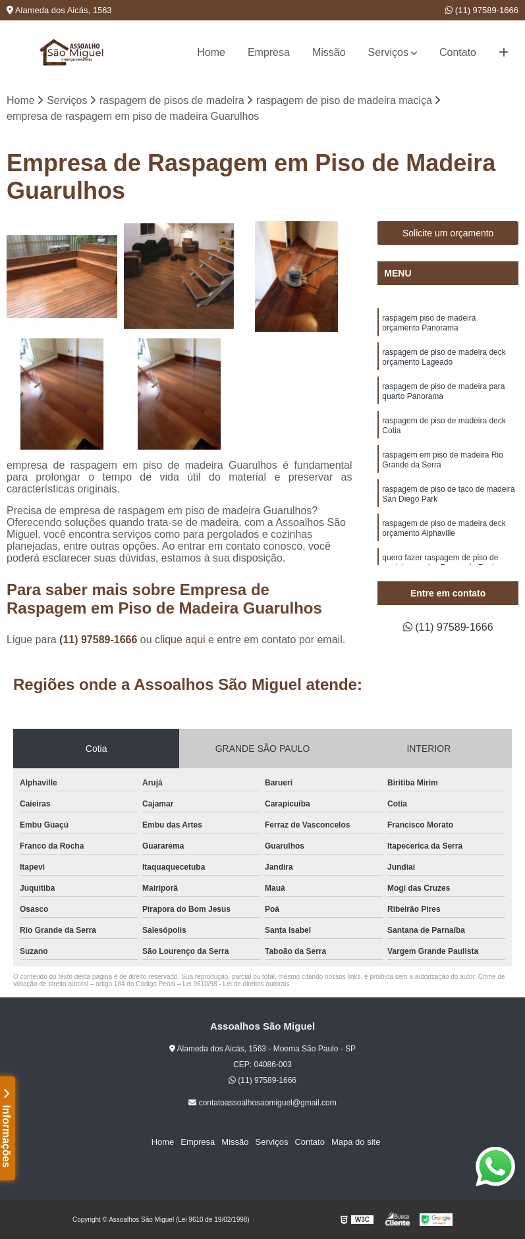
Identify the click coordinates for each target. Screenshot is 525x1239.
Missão (329, 52)
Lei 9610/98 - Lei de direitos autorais (235, 984)
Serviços (388, 52)
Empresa (269, 52)
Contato (457, 52)
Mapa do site (355, 1142)
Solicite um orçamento (448, 233)
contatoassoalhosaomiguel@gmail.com (262, 1102)
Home (211, 52)
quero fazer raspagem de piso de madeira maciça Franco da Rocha (441, 562)
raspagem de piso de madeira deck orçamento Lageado (443, 357)
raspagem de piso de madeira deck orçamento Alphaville (443, 528)
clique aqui (180, 639)
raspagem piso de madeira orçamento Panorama (429, 322)
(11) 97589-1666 (481, 10)
